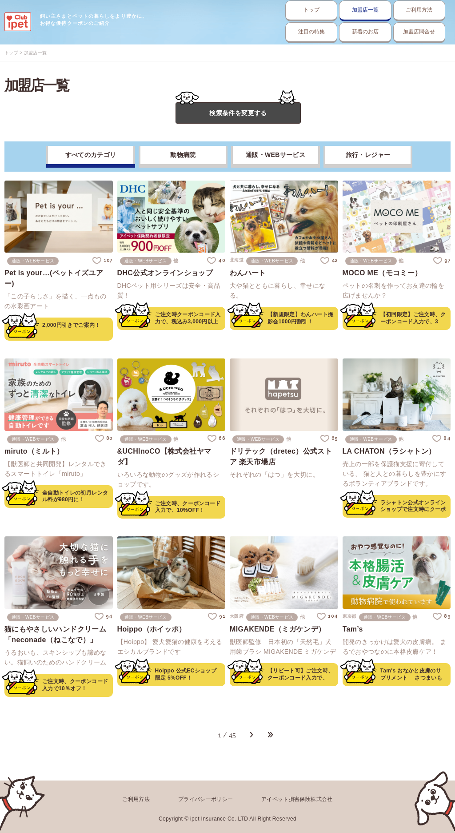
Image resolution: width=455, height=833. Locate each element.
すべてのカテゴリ (90, 155)
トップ (231, 10)
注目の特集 (231, 31)
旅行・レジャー (368, 155)
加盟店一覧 (315, 10)
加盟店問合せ (399, 31)
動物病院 (183, 155)
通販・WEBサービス (275, 155)
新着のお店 (315, 31)
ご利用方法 (399, 10)
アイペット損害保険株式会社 (297, 798)
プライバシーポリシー (205, 798)
